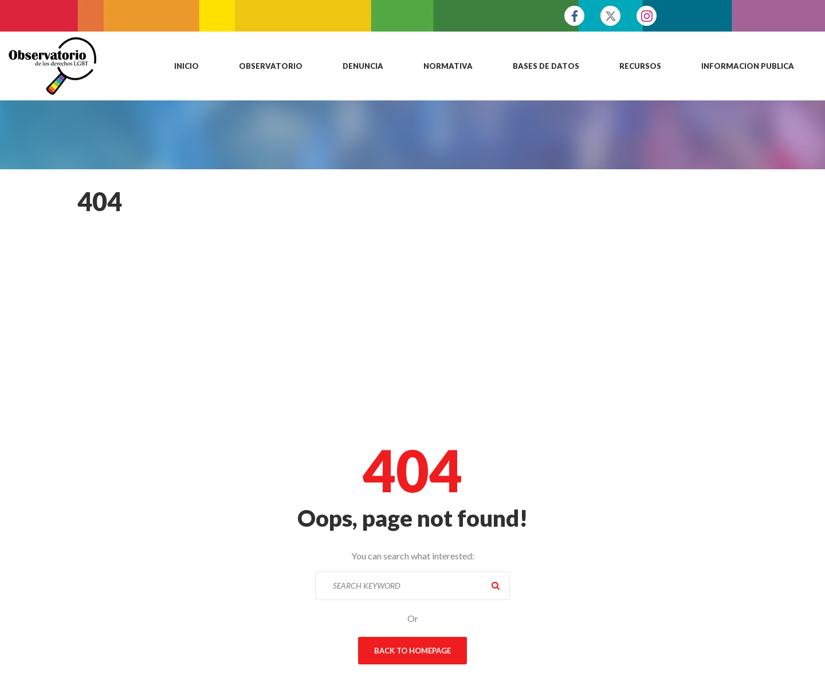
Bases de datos (546, 66)
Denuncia (363, 66)
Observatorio (270, 66)
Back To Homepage (412, 650)
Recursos (640, 66)
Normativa (448, 66)
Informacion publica (747, 66)
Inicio (186, 66)
